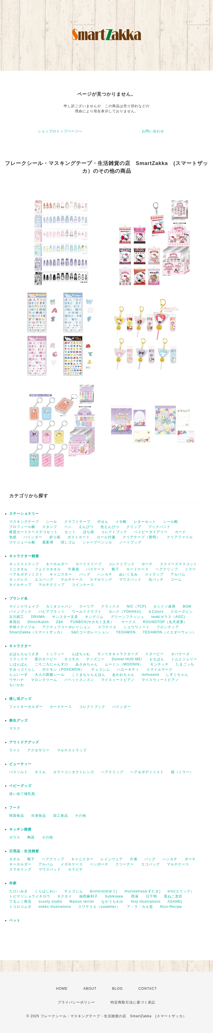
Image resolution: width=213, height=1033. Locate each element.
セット (70, 532)
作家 (13, 883)
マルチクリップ (51, 585)
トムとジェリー (184, 659)
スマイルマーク (159, 669)
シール (51, 522)
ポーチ (147, 564)
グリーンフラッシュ (127, 617)
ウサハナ (16, 680)
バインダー (33, 537)
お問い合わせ (153, 131)
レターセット (145, 522)
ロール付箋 (106, 537)
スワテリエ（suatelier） (99, 907)
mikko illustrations (54, 907)
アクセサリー (38, 750)
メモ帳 (121, 522)
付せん (103, 522)
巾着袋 (73, 569)
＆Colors (156, 612)
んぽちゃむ (81, 654)
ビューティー (20, 764)
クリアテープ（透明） (141, 537)
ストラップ (154, 574)
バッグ (84, 574)
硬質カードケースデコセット (33, 532)
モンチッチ (159, 664)
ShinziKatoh (38, 622)
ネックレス (18, 580)
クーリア (86, 606)
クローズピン (182, 612)
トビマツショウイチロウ (29, 896)
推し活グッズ (20, 699)
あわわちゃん (123, 675)
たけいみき (18, 891)
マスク (14, 728)
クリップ (133, 527)
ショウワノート (136, 627)
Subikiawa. (114, 896)
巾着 (134, 859)
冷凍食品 (38, 816)
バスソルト (18, 772)
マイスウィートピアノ (160, 680)
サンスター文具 (65, 617)
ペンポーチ (99, 864)
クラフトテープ (77, 522)
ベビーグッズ (20, 786)
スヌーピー (154, 654)
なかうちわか (112, 902)
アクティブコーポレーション (66, 627)
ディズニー (95, 659)
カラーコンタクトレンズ (73, 772)
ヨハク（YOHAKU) (125, 612)
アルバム (178, 574)
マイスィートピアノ (118, 680)
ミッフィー (55, 654)
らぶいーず (18, 675)
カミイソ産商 (164, 606)
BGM (187, 606)
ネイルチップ (20, 585)
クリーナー (124, 864)
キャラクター (20, 646)
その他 (80, 816)
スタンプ (49, 527)
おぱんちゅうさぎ (24, 654)
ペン (68, 527)
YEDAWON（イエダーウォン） (169, 632)
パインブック (20, 612)
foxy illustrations (145, 902)
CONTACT (147, 989)
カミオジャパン (59, 606)
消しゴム (68, 542)
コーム (176, 580)
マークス (128, 622)
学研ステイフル (22, 627)
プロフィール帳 (22, 527)
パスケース (95, 569)
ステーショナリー (24, 514)
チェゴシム (100, 669)
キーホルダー (57, 564)
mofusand (150, 675)
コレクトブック (114, 532)
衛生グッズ (18, 720)
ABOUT (89, 989)
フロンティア (167, 627)
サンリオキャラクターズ (117, 654)
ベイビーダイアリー (151, 532)
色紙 (13, 537)
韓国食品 (16, 816)
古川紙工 (16, 617)
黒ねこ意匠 (173, 896)
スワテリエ (107, 627)
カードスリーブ (88, 564)
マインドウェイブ (24, 606)
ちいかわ (16, 685)
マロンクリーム (44, 680)
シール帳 (170, 522)
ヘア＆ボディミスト (26, 574)
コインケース (83, 585)
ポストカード (78, 537)
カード (180, 532)
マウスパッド (130, 580)
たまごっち (185, 664)
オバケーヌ (180, 654)
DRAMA (38, 617)
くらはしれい (46, 891)
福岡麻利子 (88, 896)
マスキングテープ (24, 522)
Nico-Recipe (171, 907)
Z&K (59, 622)
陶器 (31, 837)
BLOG (117, 989)
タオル (14, 859)
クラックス (110, 606)
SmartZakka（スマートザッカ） (36, 632)
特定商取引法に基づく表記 (133, 1002)
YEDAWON (126, 632)
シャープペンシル (97, 542)
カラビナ (75, 869)
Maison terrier (81, 902)
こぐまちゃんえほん (88, 675)
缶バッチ (156, 580)
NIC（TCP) (136, 606)
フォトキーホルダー (26, 707)
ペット (14, 920)
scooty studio (50, 902)
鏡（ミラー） (182, 772)
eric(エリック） (181, 891)
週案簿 (47, 542)
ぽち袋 (88, 532)
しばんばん (18, 664)
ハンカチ (104, 574)
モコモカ (71, 659)
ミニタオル (18, 569)
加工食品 (60, 816)
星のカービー (46, 659)
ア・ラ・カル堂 (140, 907)
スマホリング (101, 580)
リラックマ (18, 659)
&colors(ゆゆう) (103, 891)
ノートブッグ (130, 542)
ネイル (40, 772)
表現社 (14, 622)
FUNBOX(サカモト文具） (92, 622)
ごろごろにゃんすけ (51, 664)
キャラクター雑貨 (24, 556)
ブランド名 (18, 598)
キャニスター (61, 574)
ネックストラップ (24, 564)
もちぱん (156, 659)
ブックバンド (159, 527)
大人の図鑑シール (50, 675)
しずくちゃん (177, 675)
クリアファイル (180, 537)
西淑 (135, 896)
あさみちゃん (86, 664)
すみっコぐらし (22, 669)
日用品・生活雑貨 (24, 851)
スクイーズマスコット (178, 564)
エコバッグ (44, 580)
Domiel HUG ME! (127, 659)
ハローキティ (128, 669)
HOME (62, 989)
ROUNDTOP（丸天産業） (165, 622)
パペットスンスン (79, 680)
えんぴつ (86, 527)
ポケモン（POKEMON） (63, 669)
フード (14, 808)
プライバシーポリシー (76, 1002)
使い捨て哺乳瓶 (22, 794)
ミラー (190, 569)
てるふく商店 (20, 902)
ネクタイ (64, 896)
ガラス (14, 837)
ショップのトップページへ (60, 131)
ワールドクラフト (87, 612)
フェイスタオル (48, 569)
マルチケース (72, 580)
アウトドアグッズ (24, 742)
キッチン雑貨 (20, 829)
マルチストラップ (72, 750)
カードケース (137, 569)
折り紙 (55, 537)
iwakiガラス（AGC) (168, 617)
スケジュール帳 (22, 542)
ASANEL (175, 902)
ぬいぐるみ (128, 574)
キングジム (94, 617)
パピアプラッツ (51, 612)
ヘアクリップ (167, 569)
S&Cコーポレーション (90, 632)
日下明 (151, 896)
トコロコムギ (20, 907)
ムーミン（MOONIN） (124, 664)
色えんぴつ (109, 527)
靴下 (115, 569)
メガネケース (72, 864)
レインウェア (111, 859)
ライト (14, 750)
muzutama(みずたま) (142, 891)
